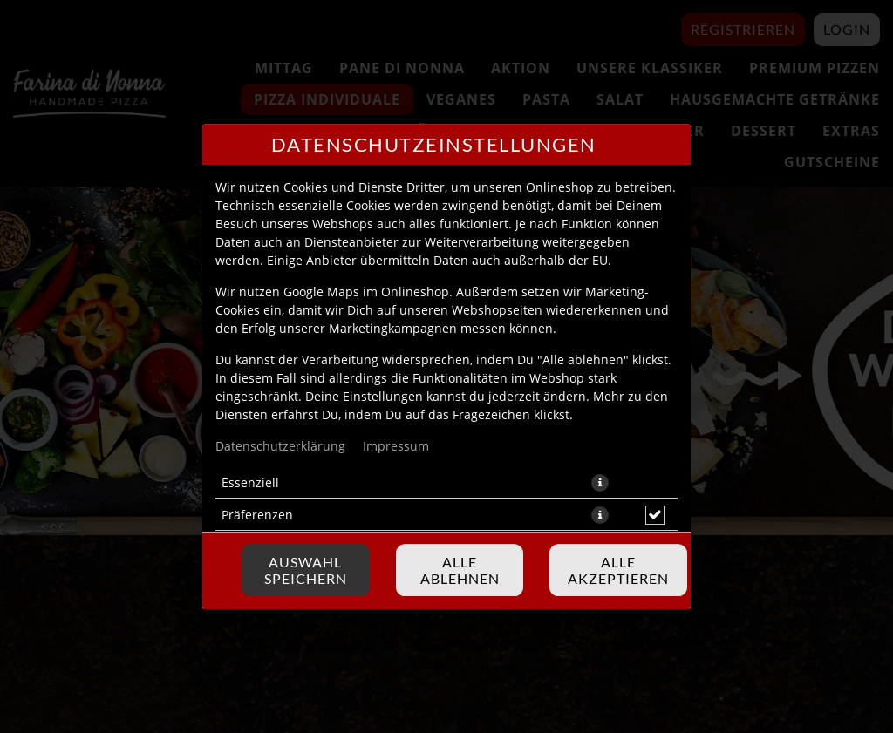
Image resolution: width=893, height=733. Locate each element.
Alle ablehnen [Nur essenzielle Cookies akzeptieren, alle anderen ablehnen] (460, 570)
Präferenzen (257, 514)
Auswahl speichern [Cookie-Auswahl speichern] (305, 570)
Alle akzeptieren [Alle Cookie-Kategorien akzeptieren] (618, 570)
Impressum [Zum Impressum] (396, 446)
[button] (600, 483)
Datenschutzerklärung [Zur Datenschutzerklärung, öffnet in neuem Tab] (280, 446)
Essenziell (250, 482)
